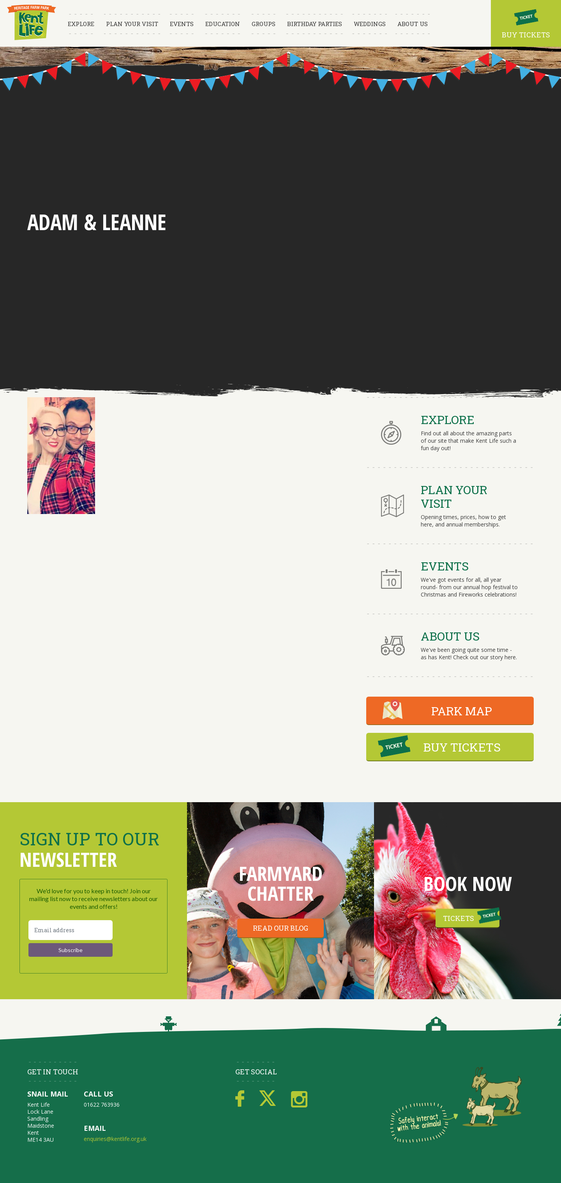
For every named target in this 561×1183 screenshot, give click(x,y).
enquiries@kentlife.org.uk (115, 1139)
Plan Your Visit (132, 24)
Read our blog (280, 928)
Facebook (239, 1098)
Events (182, 24)
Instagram (299, 1098)
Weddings (370, 24)
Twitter (267, 1098)
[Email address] (70, 930)
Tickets (458, 918)
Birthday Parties (314, 24)
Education (222, 24)
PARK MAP (461, 710)
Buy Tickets (526, 34)
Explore (81, 24)
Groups (263, 24)
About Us (412, 24)
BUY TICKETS (462, 747)
